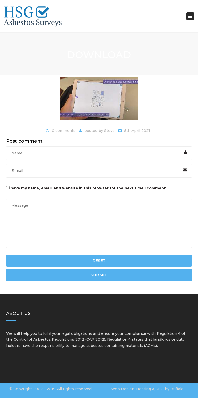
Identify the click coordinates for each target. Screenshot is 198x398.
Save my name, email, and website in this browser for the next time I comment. (89, 188)
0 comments (64, 130)
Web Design (122, 389)
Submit (99, 275)
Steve (109, 130)
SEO (160, 389)
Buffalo (177, 389)
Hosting (143, 389)
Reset (99, 260)
